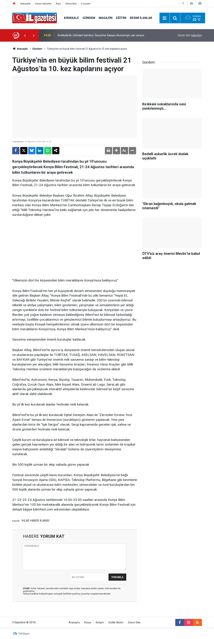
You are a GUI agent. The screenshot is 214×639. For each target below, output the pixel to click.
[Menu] (164, 18)
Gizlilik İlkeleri (115, 622)
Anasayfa (20, 48)
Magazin (105, 18)
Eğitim (121, 18)
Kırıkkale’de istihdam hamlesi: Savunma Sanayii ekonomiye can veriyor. (101, 35)
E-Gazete (85, 3)
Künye (87, 622)
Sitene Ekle (71, 3)
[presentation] (25, 35)
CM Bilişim (24, 633)
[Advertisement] (74, 248)
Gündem (89, 18)
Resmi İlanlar (141, 18)
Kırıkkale (71, 18)
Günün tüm (190, 35)
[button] (116, 150)
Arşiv (58, 3)
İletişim (100, 622)
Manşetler (25, 3)
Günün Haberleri (43, 3)
